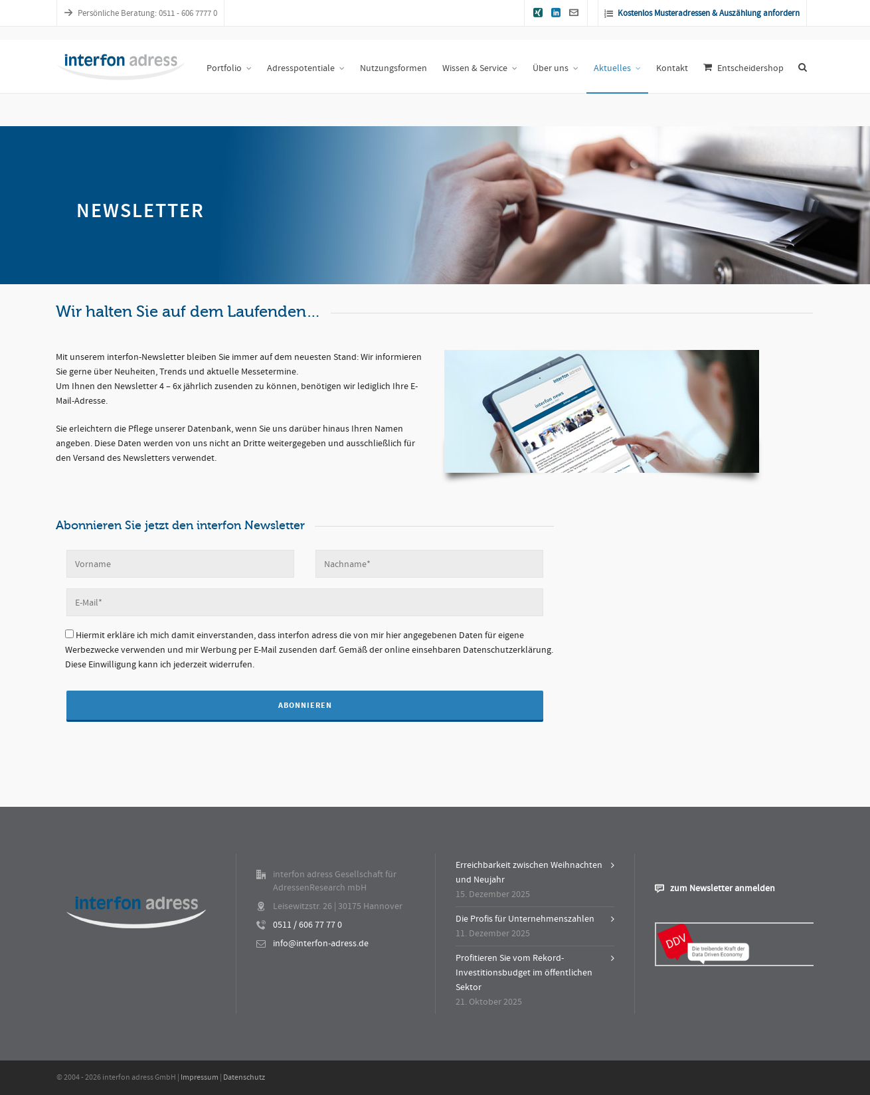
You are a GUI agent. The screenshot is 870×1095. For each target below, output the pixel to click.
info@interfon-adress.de (321, 944)
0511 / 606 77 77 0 (307, 925)
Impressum (199, 1077)
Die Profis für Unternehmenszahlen (525, 919)
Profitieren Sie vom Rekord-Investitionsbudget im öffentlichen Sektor (524, 972)
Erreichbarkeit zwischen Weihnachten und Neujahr (529, 872)
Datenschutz (244, 1077)
